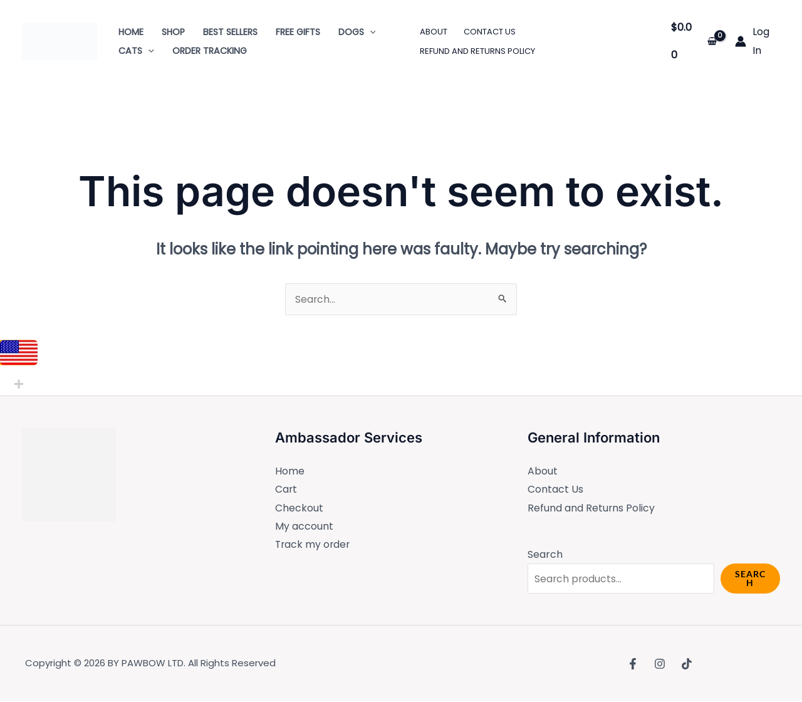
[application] (370, 32)
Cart (286, 490)
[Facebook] (632, 664)
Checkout (299, 508)
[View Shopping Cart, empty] (694, 41)
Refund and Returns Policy (591, 508)
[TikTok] (686, 664)
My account (304, 527)
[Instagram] (659, 664)
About (543, 471)
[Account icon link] (757, 41)
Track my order (313, 545)
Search (545, 555)
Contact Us (555, 490)
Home (290, 471)
